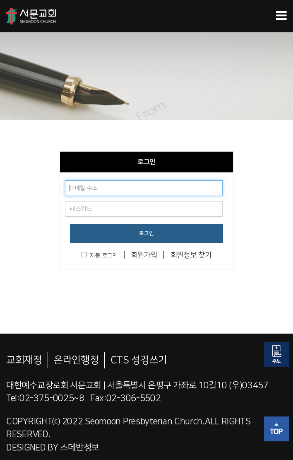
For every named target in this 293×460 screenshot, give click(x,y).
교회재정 (24, 360)
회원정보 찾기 (191, 255)
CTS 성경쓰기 (139, 360)
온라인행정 (76, 360)
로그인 (146, 233)
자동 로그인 (100, 255)
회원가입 (144, 255)
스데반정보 (79, 447)
